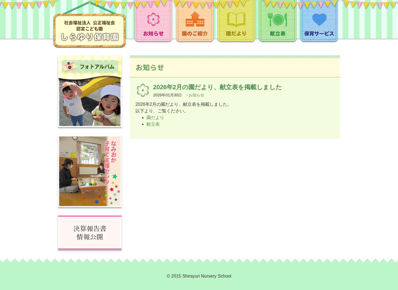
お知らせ (196, 95)
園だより (155, 117)
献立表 (153, 124)
